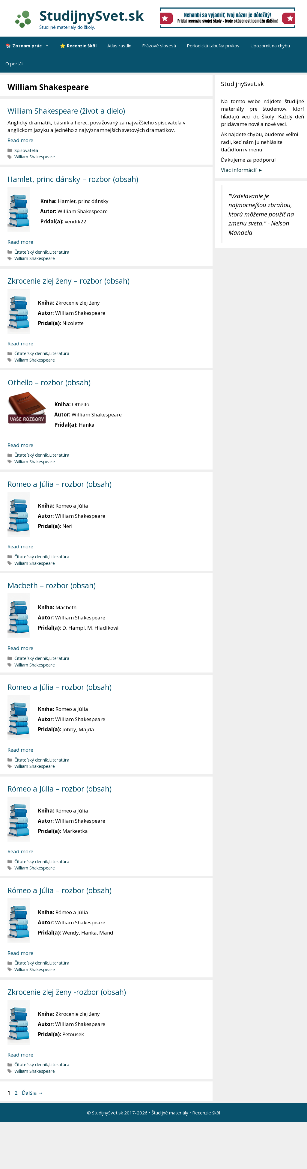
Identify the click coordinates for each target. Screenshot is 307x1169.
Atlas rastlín (119, 46)
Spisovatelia (26, 150)
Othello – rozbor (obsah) (49, 382)
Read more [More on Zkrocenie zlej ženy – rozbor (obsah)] (20, 343)
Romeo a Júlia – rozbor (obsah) (59, 484)
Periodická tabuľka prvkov (213, 46)
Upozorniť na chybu (270, 46)
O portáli (14, 64)
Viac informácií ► (242, 169)
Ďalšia (32, 1092)
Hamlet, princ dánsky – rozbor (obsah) (72, 179)
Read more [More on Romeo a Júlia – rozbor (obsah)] (20, 546)
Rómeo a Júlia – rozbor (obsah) (59, 788)
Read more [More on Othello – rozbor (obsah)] (20, 445)
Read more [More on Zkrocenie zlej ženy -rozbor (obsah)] (20, 1054)
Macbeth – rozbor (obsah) (51, 585)
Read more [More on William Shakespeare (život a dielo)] (20, 140)
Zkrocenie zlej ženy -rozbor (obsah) (66, 992)
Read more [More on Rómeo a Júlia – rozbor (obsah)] (20, 851)
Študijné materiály (169, 1113)
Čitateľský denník (31, 252)
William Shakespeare (34, 157)
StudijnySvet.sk (91, 15)
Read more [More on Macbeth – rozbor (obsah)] (20, 648)
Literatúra (59, 252)
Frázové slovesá (159, 46)
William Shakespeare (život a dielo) (66, 111)
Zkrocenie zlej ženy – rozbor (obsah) (68, 281)
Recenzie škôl (206, 1113)
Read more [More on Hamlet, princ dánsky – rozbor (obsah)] (20, 241)
